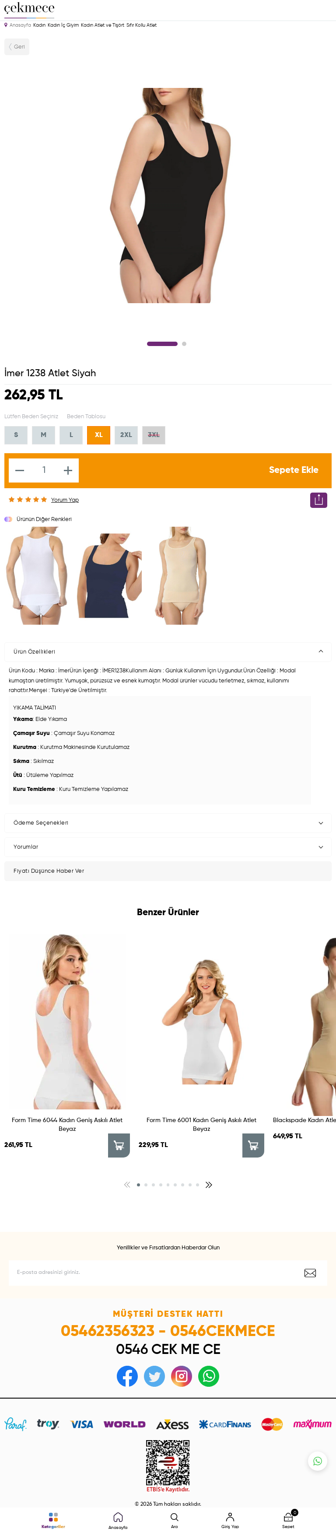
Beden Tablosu (86, 417)
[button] (138, 1184)
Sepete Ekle (293, 470)
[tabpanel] (168, 195)
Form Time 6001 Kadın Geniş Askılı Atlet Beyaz (201, 1124)
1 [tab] (162, 344)
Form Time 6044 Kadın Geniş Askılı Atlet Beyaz (67, 1124)
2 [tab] (184, 344)
